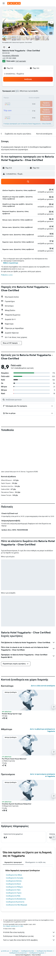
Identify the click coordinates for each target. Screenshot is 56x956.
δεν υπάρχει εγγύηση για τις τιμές (13, 926)
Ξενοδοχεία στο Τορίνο (13, 893)
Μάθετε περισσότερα (10, 263)
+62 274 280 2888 (9, 58)
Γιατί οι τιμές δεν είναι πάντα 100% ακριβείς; (29, 940)
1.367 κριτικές (20, 61)
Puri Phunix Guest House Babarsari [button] (14, 759)
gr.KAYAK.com (5, 951)
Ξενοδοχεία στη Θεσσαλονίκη (16, 899)
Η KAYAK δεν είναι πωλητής (29, 932)
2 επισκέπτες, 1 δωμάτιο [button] (14, 74)
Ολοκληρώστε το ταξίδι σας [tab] (35, 862)
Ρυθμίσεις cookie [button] (7, 275)
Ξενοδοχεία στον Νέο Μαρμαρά (16, 905)
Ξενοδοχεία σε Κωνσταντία (15, 902)
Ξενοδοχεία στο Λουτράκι (14, 878)
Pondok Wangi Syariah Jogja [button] (12, 714)
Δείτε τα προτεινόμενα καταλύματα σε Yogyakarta (42, 775)
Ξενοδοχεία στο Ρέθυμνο (14, 887)
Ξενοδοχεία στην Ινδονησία (44, 951)
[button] (3, 3)
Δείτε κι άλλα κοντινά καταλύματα (43, 686)
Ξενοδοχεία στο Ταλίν (13, 890)
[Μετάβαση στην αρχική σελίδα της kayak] (14, 3)
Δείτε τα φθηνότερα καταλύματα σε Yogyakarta (42, 730)
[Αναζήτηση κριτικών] (30, 399)
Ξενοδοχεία (15, 951)
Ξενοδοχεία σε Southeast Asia (18, 953)
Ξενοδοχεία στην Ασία (27, 951)
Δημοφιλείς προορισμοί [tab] (13, 862)
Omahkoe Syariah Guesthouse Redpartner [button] (16, 804)
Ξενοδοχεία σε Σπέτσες (14, 881)
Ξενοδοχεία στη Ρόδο (13, 896)
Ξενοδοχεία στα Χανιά (13, 884)
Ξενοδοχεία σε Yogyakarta (36, 953)
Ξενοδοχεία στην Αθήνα (14, 875)
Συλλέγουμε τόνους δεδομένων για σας (29, 936)
